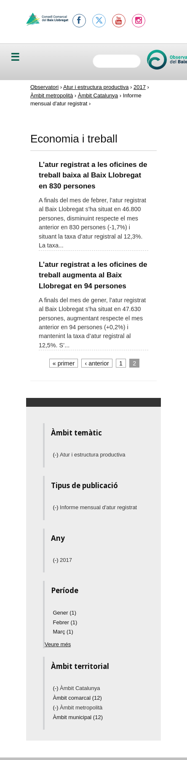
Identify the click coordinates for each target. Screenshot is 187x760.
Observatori (44, 87)
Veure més (58, 644)
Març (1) (63, 631)
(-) (56, 454)
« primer (64, 363)
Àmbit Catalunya (98, 95)
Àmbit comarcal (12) (77, 698)
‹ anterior (97, 363)
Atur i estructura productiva (95, 87)
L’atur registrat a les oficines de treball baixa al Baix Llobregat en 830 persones (93, 175)
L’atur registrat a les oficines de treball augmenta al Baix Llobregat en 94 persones (93, 275)
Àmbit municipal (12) (78, 717)
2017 (140, 87)
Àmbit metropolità (51, 95)
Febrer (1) (65, 622)
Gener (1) (65, 613)
